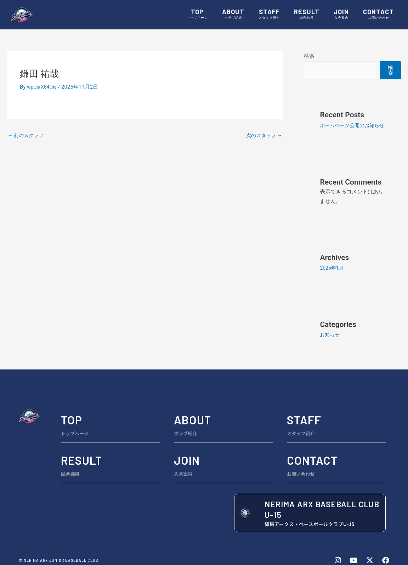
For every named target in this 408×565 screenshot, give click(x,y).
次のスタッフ (263, 135)
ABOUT (233, 14)
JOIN (341, 14)
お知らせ (330, 345)
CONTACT (378, 14)
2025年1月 (332, 278)
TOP (197, 14)
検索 (309, 56)
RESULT (306, 14)
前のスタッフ (27, 135)
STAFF (269, 14)
